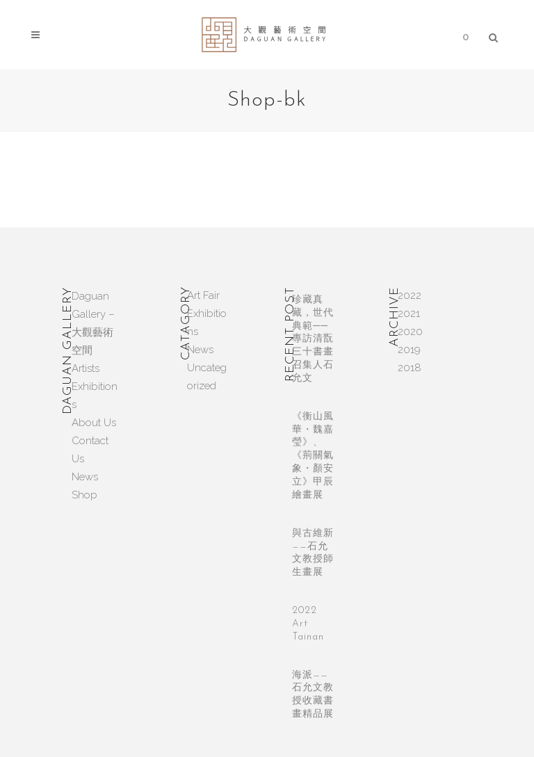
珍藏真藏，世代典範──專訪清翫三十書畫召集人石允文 (313, 339)
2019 (409, 349)
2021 (409, 313)
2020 (410, 331)
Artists (85, 368)
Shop (84, 495)
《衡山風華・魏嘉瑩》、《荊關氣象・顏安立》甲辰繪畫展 (313, 456)
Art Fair (203, 295)
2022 (409, 295)
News (85, 477)
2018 (409, 367)
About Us (94, 422)
